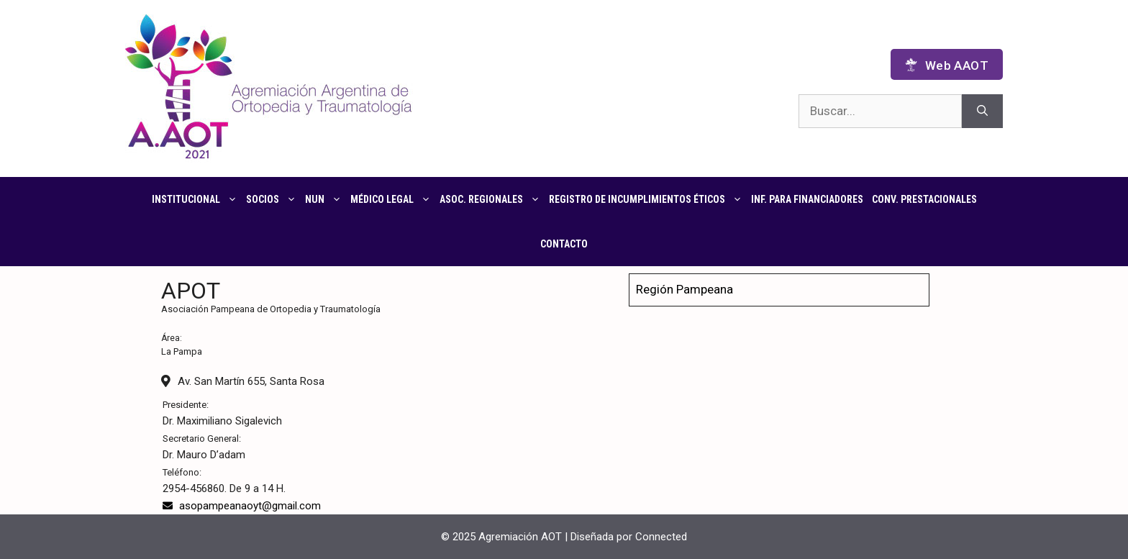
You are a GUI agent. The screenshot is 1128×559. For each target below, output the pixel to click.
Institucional (197, 199)
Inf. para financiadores (807, 199)
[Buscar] (982, 111)
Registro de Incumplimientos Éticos (648, 199)
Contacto (564, 244)
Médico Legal (392, 199)
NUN (325, 199)
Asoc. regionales (492, 199)
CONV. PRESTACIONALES (924, 199)
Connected (661, 536)
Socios (273, 199)
